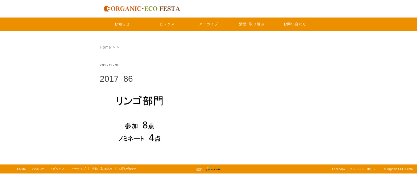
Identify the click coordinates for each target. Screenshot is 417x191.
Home (105, 47)
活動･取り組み (252, 24)
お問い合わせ (295, 24)
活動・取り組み (102, 168)
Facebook (338, 169)
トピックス (165, 24)
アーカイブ (208, 24)
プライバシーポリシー (364, 169)
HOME (21, 168)
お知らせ (122, 24)
